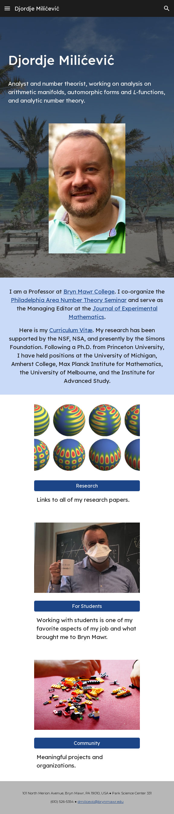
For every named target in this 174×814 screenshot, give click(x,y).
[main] (87, 58)
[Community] (86, 743)
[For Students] (86, 606)
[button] (7, 8)
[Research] (86, 486)
